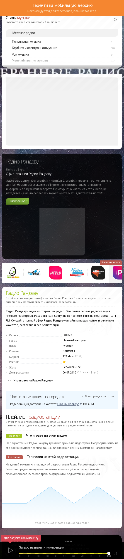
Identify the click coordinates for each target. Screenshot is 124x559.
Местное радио (23, 33)
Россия (67, 334)
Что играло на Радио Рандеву (33, 380)
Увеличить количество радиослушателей (62, 523)
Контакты (69, 351)
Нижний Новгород (75, 340)
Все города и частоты (99, 396)
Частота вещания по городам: (37, 396)
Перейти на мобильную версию (62, 5)
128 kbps (68, 356)
